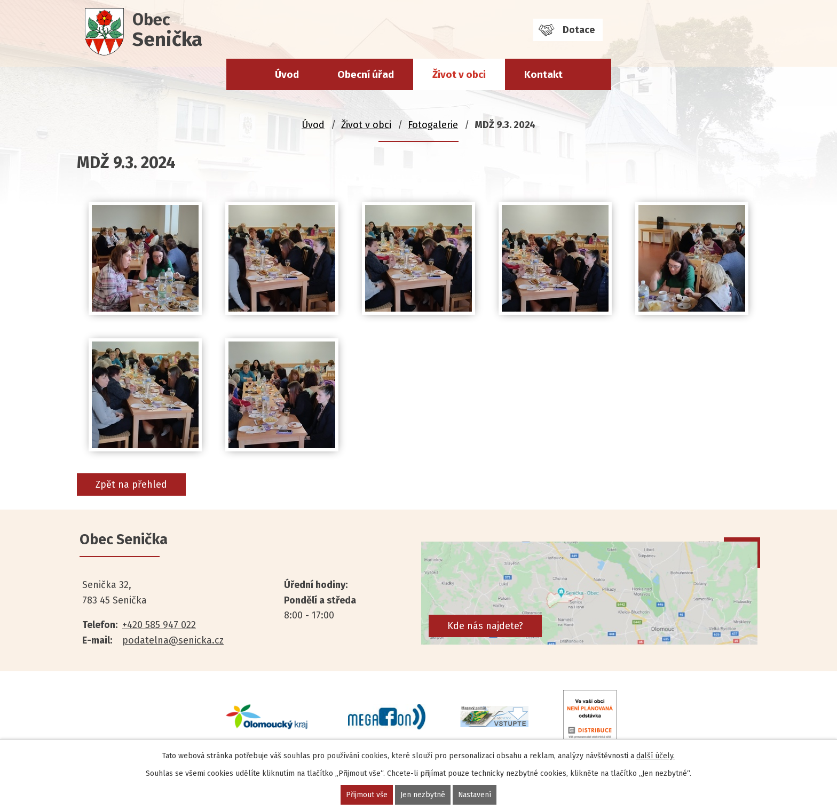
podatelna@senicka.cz (173, 640)
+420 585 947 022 (159, 625)
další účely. (655, 755)
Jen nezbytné (422, 794)
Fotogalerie (433, 125)
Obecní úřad (365, 74)
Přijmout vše (366, 794)
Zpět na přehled (131, 484)
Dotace (579, 30)
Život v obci (459, 74)
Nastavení (475, 794)
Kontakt (543, 74)
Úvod (287, 74)
